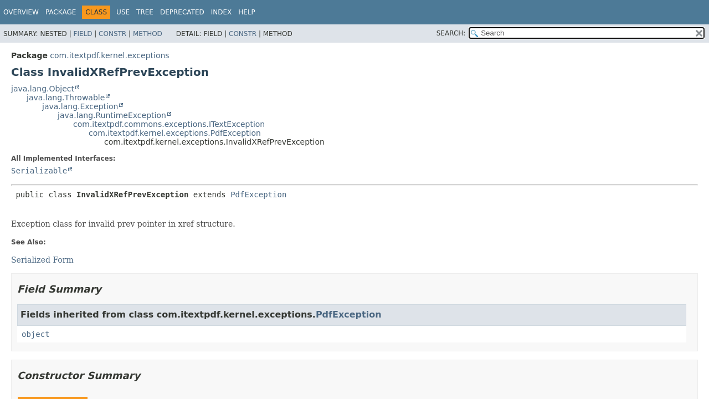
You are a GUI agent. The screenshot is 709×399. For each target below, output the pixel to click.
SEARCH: (451, 33)
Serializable (39, 170)
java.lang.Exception (80, 106)
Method (147, 34)
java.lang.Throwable (66, 97)
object (36, 334)
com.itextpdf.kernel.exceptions (109, 55)
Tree (144, 12)
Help (246, 12)
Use (123, 12)
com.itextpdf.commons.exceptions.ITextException (169, 124)
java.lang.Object (42, 88)
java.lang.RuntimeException (112, 115)
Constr (112, 34)
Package (60, 12)
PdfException (258, 194)
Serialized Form (42, 259)
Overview (21, 12)
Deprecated (182, 12)
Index (221, 12)
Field (82, 34)
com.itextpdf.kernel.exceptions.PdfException (175, 133)
